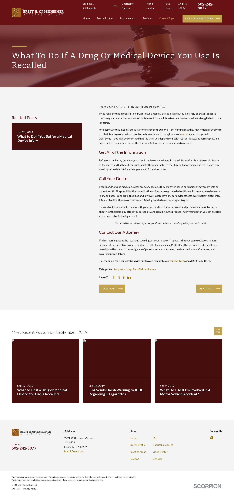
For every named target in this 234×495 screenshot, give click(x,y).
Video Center (160, 451)
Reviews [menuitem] (147, 18)
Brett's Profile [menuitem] (105, 18)
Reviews (134, 458)
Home (133, 438)
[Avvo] (211, 437)
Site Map (157, 458)
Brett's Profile (138, 444)
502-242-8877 (206, 6)
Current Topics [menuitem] (167, 18)
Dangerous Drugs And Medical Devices (134, 269)
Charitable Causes (163, 444)
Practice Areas (138, 451)
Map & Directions (74, 451)
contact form (177, 260)
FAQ (115, 5)
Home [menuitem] (86, 18)
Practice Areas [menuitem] (127, 18)
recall (185, 134)
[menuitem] (16, 489)
